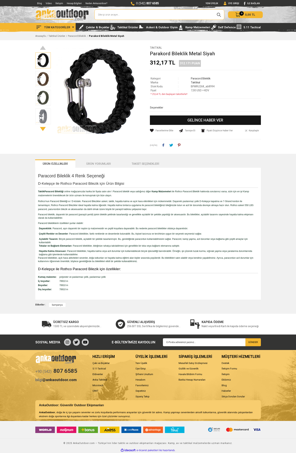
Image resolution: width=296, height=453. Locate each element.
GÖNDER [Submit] (253, 342)
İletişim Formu (229, 368)
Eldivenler (97, 374)
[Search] (159, 14)
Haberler (226, 390)
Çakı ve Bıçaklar (101, 363)
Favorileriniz (142, 385)
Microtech (97, 385)
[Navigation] (55, 27)
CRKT (95, 390)
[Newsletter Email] (212, 342)
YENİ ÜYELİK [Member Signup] (212, 3)
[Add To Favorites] (161, 130)
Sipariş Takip (143, 396)
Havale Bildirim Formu (190, 374)
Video (49, 3)
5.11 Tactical (99, 368)
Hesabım (140, 379)
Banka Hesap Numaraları (192, 379)
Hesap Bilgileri (74, 3)
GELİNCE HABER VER (205, 120)
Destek (225, 363)
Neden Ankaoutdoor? (96, 3)
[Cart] (245, 14)
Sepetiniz (141, 390)
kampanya (57, 305)
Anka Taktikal (99, 379)
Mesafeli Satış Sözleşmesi (193, 363)
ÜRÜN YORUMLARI (98, 163)
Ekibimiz (226, 379)
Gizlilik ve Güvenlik (189, 368)
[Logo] (62, 14)
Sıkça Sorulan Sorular (233, 396)
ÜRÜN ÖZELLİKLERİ (55, 163)
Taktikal (156, 47)
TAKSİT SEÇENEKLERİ (145, 163)
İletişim (59, 3)
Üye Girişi (141, 368)
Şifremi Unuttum (144, 374)
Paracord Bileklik (200, 78)
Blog (39, 3)
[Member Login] (231, 3)
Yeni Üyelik (141, 363)
